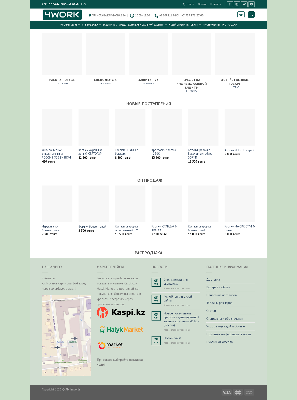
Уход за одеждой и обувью (225, 326)
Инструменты (211, 24)
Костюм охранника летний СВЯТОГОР (90, 152)
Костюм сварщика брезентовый (199, 228)
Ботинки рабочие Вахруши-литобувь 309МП (200, 153)
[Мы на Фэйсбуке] (230, 4)
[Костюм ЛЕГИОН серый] (240, 127)
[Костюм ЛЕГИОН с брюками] (130, 127)
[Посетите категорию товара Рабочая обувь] (62, 61)
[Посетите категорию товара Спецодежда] (105, 61)
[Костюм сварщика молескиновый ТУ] (130, 204)
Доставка (188, 4)
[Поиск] (251, 14)
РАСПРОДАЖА (229, 24)
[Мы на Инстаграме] (237, 4)
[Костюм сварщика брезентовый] (203, 204)
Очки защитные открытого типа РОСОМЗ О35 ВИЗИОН (56, 153)
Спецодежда (91, 25)
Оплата (202, 4)
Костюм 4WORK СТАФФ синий (240, 228)
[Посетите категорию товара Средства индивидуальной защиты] (191, 65)
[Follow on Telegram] (251, 4)
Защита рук (110, 24)
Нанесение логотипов (221, 295)
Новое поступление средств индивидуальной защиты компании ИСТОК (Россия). (182, 319)
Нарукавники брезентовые (50, 228)
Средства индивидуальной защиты (143, 25)
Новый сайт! (172, 338)
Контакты (215, 4)
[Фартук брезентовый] (94, 204)
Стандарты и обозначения (224, 318)
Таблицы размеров (219, 303)
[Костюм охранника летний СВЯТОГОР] (94, 127)
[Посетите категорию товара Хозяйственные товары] (234, 63)
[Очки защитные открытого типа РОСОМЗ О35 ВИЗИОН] (57, 127)
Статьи (211, 311)
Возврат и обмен (218, 287)
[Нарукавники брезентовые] (57, 204)
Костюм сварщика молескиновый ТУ (126, 228)
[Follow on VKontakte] (244, 4)
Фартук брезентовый (92, 226)
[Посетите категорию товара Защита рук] (148, 61)
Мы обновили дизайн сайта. (179, 298)
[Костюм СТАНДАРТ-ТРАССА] (167, 204)
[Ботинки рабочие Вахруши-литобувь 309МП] (203, 127)
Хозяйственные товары (185, 25)
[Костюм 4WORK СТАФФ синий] (240, 204)
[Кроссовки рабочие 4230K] (167, 127)
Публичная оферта (219, 342)
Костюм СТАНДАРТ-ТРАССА (164, 228)
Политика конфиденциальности (228, 334)
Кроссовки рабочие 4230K (164, 152)
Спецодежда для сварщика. (176, 281)
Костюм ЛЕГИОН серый (239, 150)
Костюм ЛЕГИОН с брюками (126, 152)
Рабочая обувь (70, 25)
